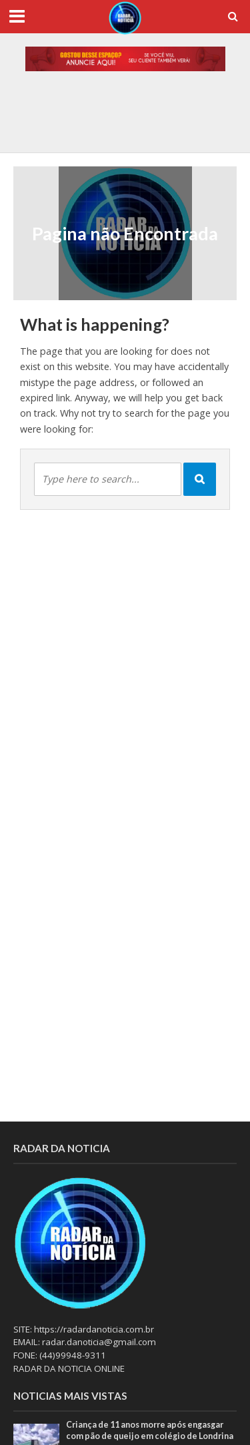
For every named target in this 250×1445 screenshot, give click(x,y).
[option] (125, 119)
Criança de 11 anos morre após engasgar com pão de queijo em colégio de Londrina (149, 1430)
